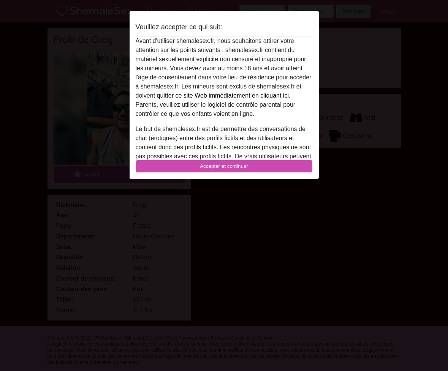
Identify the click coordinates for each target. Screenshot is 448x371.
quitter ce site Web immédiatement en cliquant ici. (224, 95)
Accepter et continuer (224, 166)
